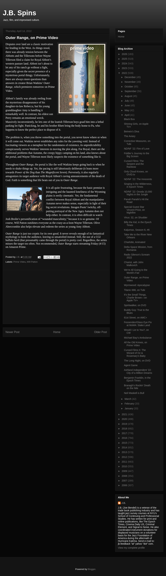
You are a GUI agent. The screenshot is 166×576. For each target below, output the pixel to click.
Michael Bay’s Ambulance (137, 337)
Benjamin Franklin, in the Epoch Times (137, 379)
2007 (125, 480)
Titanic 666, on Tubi (134, 290)
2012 (125, 457)
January (129, 408)
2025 (125, 58)
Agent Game (131, 365)
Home (57, 332)
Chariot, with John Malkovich (133, 264)
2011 (125, 461)
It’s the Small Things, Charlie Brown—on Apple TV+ (135, 297)
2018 (125, 428)
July (127, 100)
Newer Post (13, 332)
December (130, 77)
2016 (125, 438)
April (127, 115)
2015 (125, 442)
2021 (125, 414)
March (128, 399)
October (129, 86)
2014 (125, 447)
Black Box (129, 119)
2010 (125, 466)
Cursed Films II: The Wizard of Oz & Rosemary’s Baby (135, 353)
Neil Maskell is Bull (134, 393)
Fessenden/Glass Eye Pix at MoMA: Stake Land (138, 324)
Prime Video (19, 262)
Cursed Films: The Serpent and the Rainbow (134, 164)
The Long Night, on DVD (137, 360)
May (127, 110)
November (130, 81)
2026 (125, 54)
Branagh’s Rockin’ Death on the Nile (137, 387)
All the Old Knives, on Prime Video (135, 344)
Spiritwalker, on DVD (135, 305)
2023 (125, 68)
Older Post (100, 332)
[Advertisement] (56, 297)
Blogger (91, 569)
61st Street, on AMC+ (135, 317)
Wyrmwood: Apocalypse (137, 285)
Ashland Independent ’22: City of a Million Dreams (138, 371)
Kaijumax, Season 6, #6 (137, 229)
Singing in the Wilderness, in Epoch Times (138, 185)
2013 (125, 452)
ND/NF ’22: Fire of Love (136, 148)
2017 (125, 433)
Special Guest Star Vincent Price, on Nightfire (134, 210)
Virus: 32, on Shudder (135, 217)
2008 (125, 476)
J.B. (123, 503)
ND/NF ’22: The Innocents (138, 179)
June (127, 105)
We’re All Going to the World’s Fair (135, 271)
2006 (125, 485)
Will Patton (32, 262)
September (130, 91)
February (129, 403)
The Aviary (129, 136)
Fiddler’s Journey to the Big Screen (136, 155)
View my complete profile (131, 547)
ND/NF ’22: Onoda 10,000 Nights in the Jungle (138, 193)
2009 (125, 471)
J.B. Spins (19, 13)
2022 (125, 73)
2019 (125, 424)
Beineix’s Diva (131, 131)
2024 (125, 63)
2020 (125, 419)
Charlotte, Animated (134, 242)
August (128, 96)
